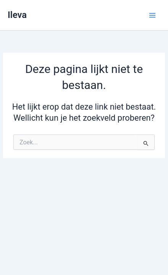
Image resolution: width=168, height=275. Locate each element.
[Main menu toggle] (152, 15)
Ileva (17, 15)
